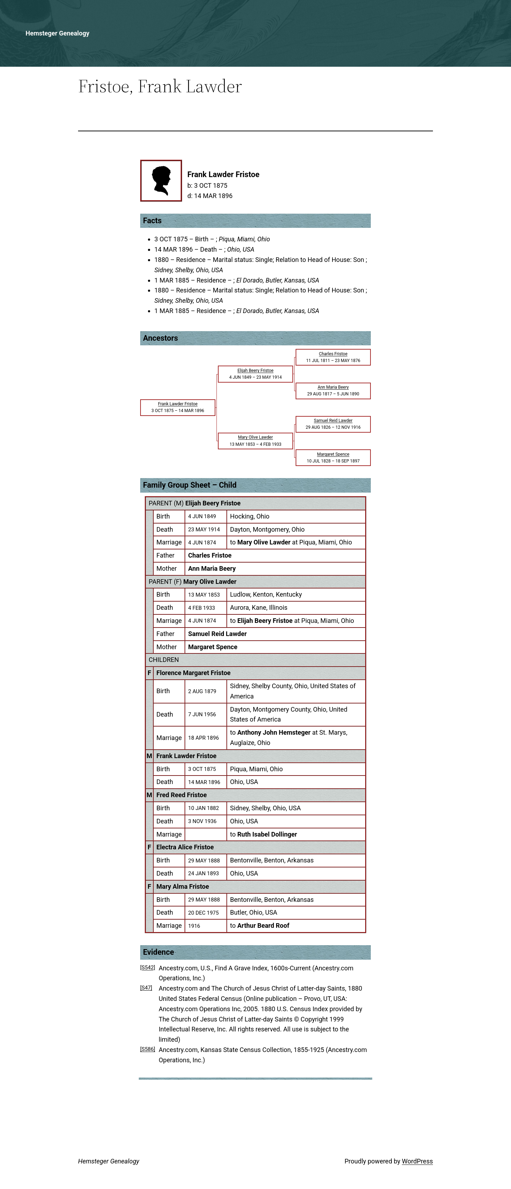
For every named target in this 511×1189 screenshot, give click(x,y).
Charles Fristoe (209, 555)
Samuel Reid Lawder (217, 633)
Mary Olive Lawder (210, 581)
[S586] (147, 1049)
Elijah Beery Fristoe (213, 503)
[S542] (147, 967)
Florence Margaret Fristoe (193, 672)
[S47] (146, 988)
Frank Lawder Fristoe (186, 756)
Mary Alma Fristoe (182, 886)
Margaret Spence (212, 647)
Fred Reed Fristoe (181, 795)
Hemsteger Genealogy (57, 33)
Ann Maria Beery (212, 568)
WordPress (417, 1161)
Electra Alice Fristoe (185, 847)
